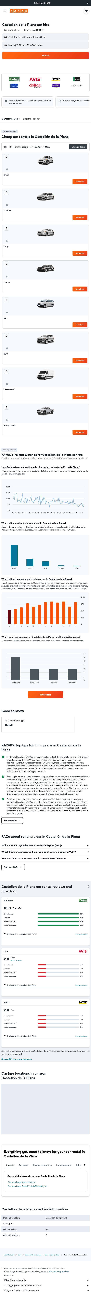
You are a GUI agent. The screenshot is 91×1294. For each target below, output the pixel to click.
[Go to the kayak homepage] (19, 11)
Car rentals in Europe (33, 1250)
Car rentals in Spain (52, 1250)
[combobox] (11, 25)
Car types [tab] (23, 1160)
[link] (45, 690)
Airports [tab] (10, 1160)
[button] (88, 3)
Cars (20, 1250)
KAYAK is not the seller (47, 1275)
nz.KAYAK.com (8, 1250)
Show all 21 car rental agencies (16, 1054)
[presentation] (88, 882)
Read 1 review (16, 955)
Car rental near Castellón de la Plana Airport (27, 1181)
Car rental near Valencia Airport (22, 1177)
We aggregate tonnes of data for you (47, 1280)
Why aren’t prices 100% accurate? (47, 1286)
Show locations (81, 929)
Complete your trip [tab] (42, 1160)
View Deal (80, 177)
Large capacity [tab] (63, 1160)
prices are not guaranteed (59, 1267)
